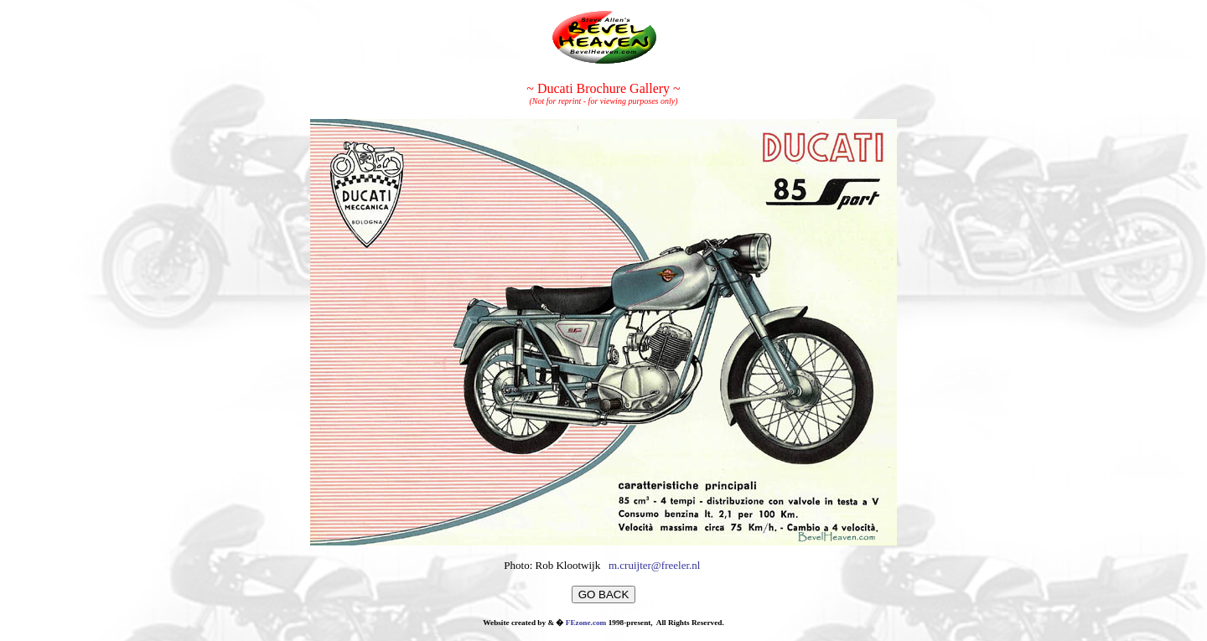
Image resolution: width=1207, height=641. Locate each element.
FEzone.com (586, 622)
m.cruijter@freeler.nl (654, 565)
